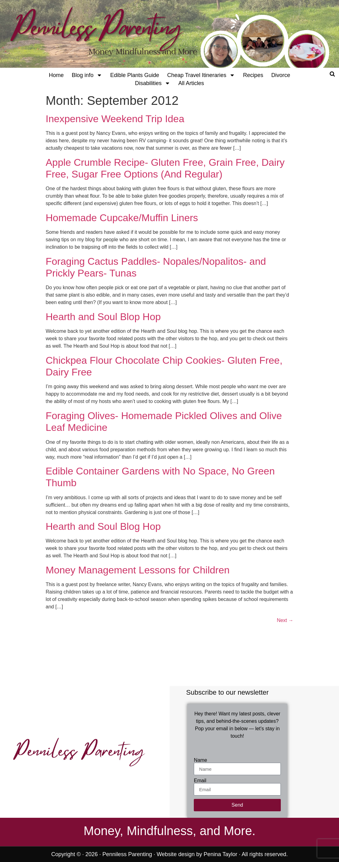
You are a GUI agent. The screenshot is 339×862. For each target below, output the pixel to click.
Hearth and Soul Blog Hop (103, 526)
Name (200, 760)
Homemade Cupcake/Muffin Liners (122, 217)
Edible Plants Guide (134, 75)
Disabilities (152, 83)
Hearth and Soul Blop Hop (103, 316)
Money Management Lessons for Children (138, 570)
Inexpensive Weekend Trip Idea (115, 118)
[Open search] (332, 74)
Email (200, 780)
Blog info (87, 75)
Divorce (280, 75)
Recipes (253, 75)
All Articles (191, 83)
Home (56, 75)
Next (285, 620)
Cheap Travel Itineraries (201, 75)
